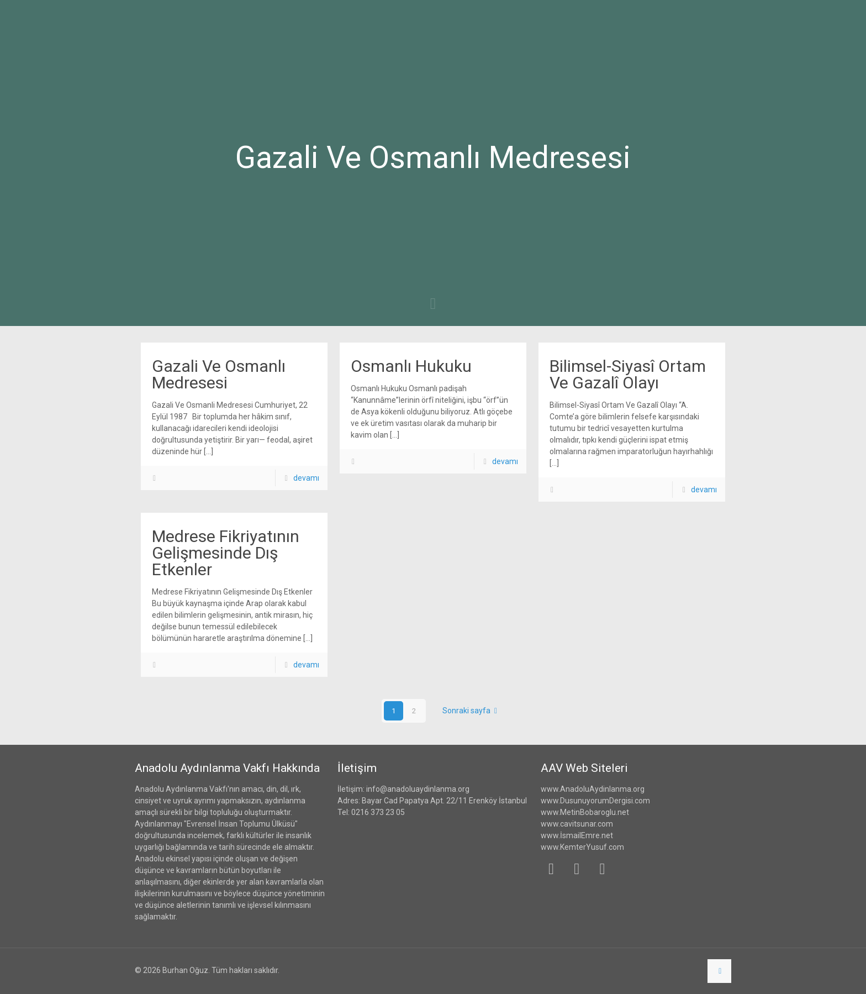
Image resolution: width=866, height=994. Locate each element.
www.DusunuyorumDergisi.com (595, 800)
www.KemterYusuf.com (582, 847)
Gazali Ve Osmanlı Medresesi (219, 374)
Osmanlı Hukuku (411, 366)
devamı (306, 478)
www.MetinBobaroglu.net (585, 812)
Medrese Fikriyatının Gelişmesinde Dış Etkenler (225, 553)
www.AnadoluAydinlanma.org (593, 789)
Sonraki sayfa (471, 710)
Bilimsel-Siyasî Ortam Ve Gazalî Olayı (628, 374)
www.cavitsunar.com (577, 823)
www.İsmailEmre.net (577, 835)
